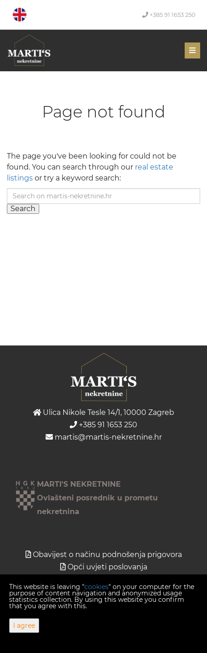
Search (23, 208)
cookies (96, 587)
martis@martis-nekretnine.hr (104, 437)
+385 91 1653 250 (169, 14)
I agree (24, 625)
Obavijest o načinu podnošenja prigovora (107, 554)
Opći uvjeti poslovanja (107, 567)
